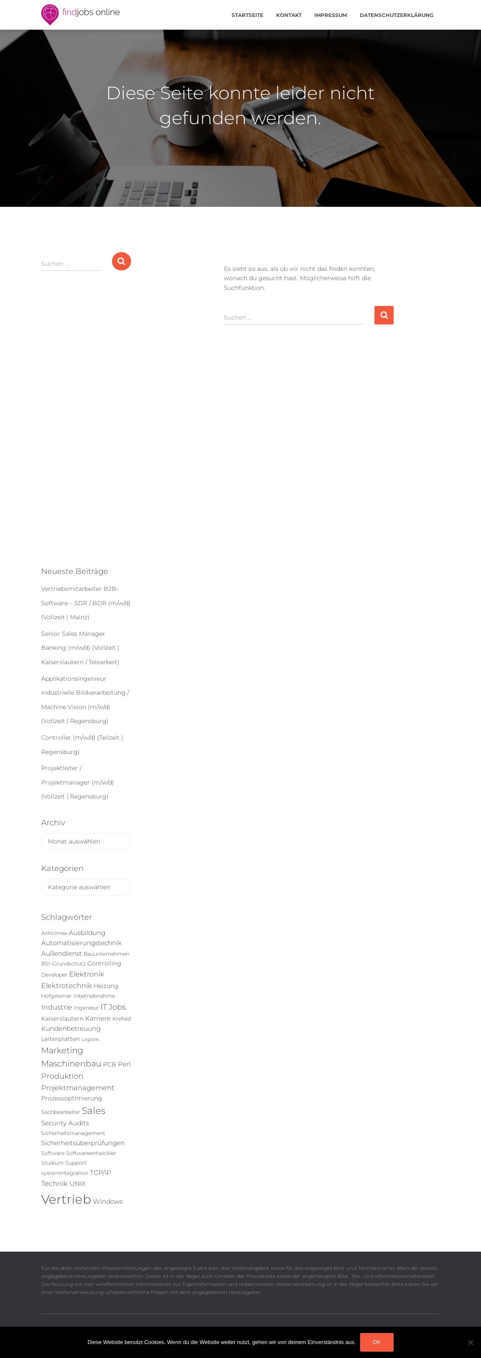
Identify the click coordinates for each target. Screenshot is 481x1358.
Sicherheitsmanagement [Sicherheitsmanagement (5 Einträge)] (73, 1133)
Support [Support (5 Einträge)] (76, 1163)
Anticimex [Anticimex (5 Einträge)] (54, 933)
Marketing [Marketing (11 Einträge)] (62, 1050)
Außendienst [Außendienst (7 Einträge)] (61, 953)
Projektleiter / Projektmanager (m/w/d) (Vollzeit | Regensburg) (77, 782)
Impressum (330, 15)
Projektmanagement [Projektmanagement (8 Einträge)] (78, 1087)
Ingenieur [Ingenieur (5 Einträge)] (86, 1008)
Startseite (247, 15)
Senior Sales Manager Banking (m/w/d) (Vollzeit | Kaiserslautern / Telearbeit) (80, 648)
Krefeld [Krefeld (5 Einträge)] (121, 1019)
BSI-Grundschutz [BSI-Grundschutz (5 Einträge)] (63, 963)
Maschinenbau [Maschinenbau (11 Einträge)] (71, 1063)
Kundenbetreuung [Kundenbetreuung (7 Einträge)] (71, 1028)
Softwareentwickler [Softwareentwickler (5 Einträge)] (91, 1153)
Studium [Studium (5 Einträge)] (52, 1163)
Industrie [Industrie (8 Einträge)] (56, 1007)
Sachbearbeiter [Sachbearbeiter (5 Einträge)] (60, 1112)
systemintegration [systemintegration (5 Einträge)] (64, 1173)
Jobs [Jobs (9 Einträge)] (117, 1006)
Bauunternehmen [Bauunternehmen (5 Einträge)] (106, 954)
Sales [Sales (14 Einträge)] (93, 1110)
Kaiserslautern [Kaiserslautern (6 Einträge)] (62, 1018)
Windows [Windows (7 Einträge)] (108, 1201)
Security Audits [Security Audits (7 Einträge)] (65, 1123)
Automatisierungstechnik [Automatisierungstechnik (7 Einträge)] (81, 943)
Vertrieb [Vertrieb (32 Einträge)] (66, 1199)
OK (377, 1342)
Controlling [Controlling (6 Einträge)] (104, 963)
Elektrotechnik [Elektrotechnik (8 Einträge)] (66, 985)
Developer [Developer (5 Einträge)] (54, 974)
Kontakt (289, 15)
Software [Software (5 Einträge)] (52, 1153)
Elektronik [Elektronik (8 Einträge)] (86, 974)
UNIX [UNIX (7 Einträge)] (78, 1184)
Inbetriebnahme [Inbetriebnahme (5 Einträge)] (94, 996)
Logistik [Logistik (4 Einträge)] (90, 1039)
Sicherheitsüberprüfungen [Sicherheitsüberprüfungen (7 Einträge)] (83, 1143)
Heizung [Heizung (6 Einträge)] (106, 986)
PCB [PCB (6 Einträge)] (109, 1064)
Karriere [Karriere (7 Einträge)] (98, 1018)
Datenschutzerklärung (396, 15)
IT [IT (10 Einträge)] (104, 1007)
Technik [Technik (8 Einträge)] (54, 1183)
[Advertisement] (86, 425)
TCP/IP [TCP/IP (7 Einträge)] (100, 1173)
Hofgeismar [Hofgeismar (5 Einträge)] (56, 996)
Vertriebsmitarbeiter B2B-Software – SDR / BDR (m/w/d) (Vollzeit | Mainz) (86, 603)
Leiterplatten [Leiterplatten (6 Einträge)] (60, 1039)
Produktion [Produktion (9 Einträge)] (62, 1075)
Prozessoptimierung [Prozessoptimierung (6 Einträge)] (71, 1098)
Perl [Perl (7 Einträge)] (124, 1064)
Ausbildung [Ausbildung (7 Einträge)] (87, 933)
